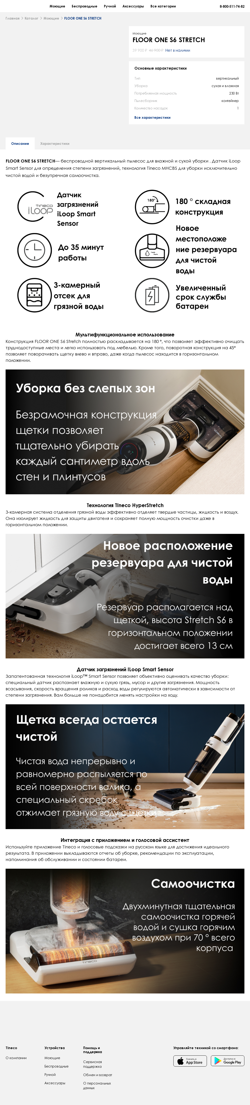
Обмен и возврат (97, 1074)
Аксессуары (155, 8)
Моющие (79, 8)
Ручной (132, 8)
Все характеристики (152, 121)
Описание (20, 180)
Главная (13, 21)
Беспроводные (107, 8)
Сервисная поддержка (92, 1064)
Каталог (31, 21)
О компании (16, 1057)
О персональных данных (97, 1085)
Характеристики (54, 180)
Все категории (185, 8)
